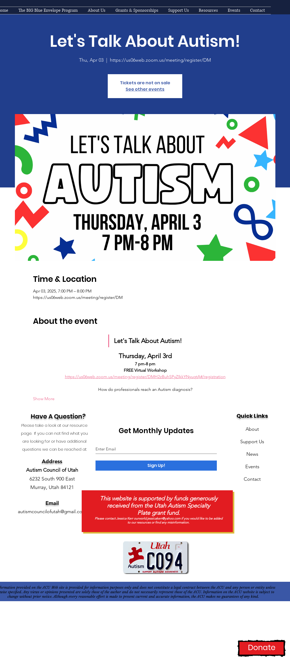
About (252, 429)
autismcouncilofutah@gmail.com (52, 511)
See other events (145, 89)
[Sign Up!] (156, 466)
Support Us (252, 442)
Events (252, 467)
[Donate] (261, 648)
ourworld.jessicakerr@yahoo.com (157, 518)
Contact (252, 479)
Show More (44, 398)
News (252, 454)
